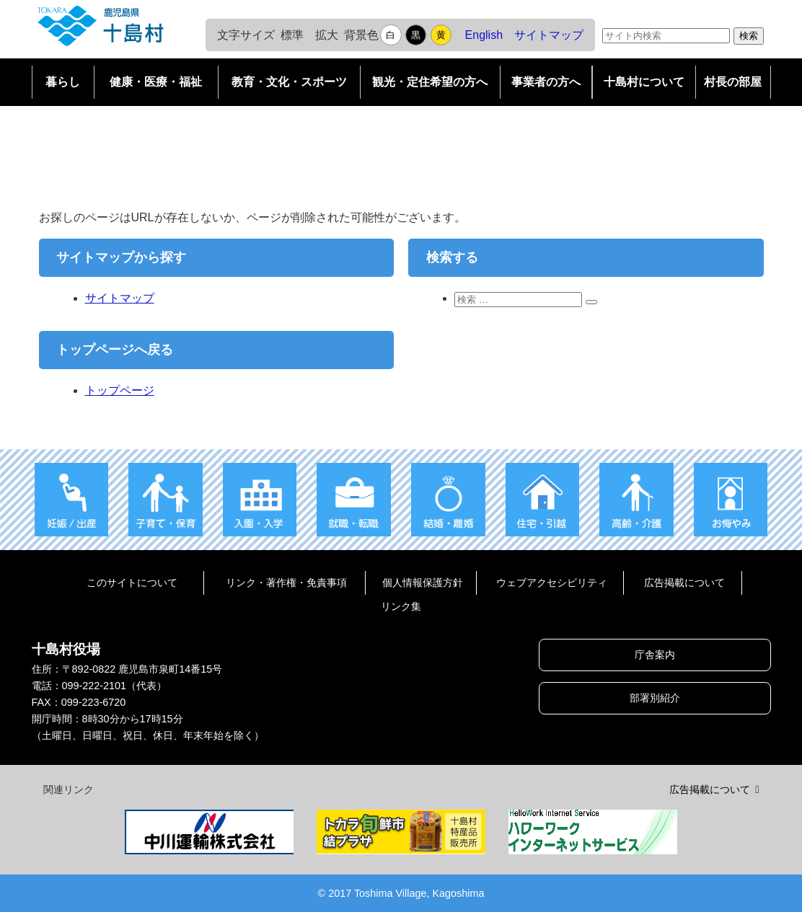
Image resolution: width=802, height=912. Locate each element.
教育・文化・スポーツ (289, 82)
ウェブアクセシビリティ (551, 582)
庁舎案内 (655, 654)
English (484, 35)
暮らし (62, 82)
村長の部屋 (733, 82)
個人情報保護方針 (422, 582)
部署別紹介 (655, 698)
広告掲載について (684, 582)
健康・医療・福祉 (156, 82)
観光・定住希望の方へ (430, 82)
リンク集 (401, 606)
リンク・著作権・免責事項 (286, 582)
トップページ (119, 390)
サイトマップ (548, 35)
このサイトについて (132, 582)
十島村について (644, 82)
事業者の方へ (546, 82)
